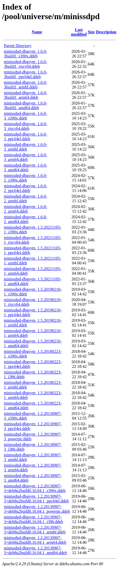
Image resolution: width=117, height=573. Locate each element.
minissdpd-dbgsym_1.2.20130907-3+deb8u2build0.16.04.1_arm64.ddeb (35, 540)
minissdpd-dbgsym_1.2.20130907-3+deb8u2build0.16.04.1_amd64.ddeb (35, 550)
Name (37, 32)
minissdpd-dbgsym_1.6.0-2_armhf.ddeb (25, 198)
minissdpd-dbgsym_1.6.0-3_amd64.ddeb (25, 167)
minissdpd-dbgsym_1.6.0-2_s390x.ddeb (25, 177)
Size (91, 32)
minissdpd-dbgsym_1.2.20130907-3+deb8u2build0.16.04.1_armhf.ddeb (34, 529)
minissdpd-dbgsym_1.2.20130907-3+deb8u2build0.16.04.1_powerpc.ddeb (37, 509)
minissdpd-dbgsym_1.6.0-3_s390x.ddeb (25, 115)
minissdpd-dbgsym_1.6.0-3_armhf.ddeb (25, 146)
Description (106, 32)
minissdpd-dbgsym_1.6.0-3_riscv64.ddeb (25, 126)
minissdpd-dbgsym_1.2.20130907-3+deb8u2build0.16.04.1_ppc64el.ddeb (36, 498)
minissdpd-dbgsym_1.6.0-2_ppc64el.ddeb (25, 188)
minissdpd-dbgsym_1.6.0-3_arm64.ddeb (25, 157)
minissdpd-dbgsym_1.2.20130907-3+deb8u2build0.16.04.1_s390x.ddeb (34, 488)
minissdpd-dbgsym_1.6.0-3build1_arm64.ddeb (25, 95)
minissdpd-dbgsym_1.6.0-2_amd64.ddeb (25, 219)
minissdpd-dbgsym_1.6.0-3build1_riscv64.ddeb (25, 64)
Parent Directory (17, 45)
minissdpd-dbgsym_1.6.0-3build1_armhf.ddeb (25, 84)
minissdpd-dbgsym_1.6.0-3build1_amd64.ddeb (25, 105)
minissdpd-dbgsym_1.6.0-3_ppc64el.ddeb (25, 136)
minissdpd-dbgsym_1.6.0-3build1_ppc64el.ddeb (25, 74)
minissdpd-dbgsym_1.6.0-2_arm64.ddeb (25, 208)
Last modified (78, 31)
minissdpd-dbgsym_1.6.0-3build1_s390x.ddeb (25, 53)
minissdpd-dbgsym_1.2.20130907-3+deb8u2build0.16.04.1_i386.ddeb (33, 519)
